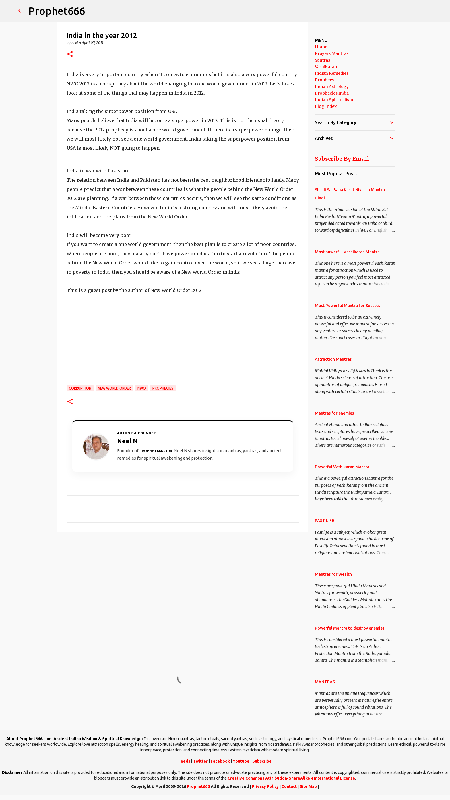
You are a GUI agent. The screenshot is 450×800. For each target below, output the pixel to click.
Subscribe (262, 761)
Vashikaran (326, 66)
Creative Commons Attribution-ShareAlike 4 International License (291, 778)
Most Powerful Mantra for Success (347, 305)
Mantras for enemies (334, 413)
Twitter (200, 761)
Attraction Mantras (333, 359)
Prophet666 (56, 11)
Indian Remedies (331, 73)
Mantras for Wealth (333, 574)
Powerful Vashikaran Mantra (342, 467)
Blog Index (326, 106)
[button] (70, 54)
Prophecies (162, 388)
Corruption (80, 388)
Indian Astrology (332, 86)
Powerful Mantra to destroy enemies (349, 628)
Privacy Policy (265, 786)
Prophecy (324, 80)
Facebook (220, 761)
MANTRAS (325, 682)
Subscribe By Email (342, 158)
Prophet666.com (155, 451)
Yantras (322, 60)
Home (321, 46)
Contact (289, 786)
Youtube (241, 761)
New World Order (114, 388)
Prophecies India (332, 93)
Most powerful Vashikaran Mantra (347, 252)
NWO (141, 388)
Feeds (184, 761)
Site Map (308, 786)
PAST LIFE (324, 520)
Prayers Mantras (331, 53)
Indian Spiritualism (334, 99)
